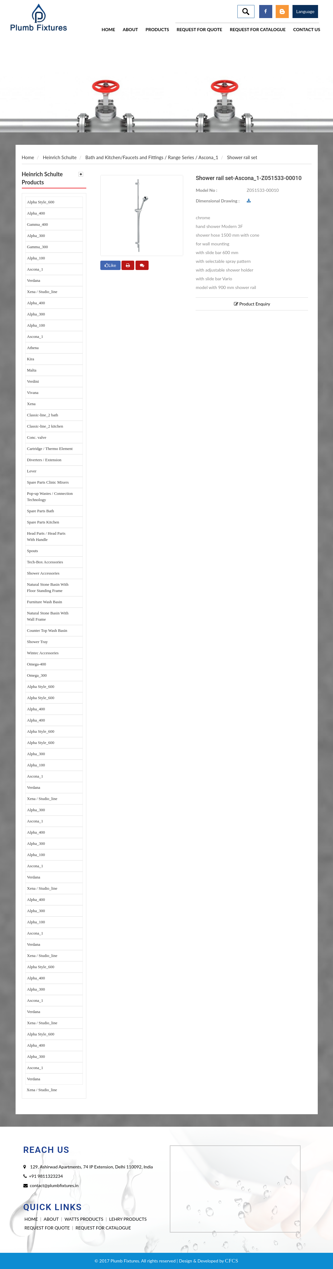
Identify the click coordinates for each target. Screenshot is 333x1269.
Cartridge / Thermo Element (50, 448)
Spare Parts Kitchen (43, 522)
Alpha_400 (36, 213)
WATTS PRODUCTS (83, 1219)
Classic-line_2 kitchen (45, 426)
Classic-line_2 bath (42, 415)
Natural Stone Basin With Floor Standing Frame (48, 587)
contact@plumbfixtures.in (54, 1185)
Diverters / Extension (44, 459)
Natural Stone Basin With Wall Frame (48, 616)
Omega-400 (36, 664)
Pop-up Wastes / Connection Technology (50, 496)
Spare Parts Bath (40, 511)
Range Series (181, 157)
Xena (31, 403)
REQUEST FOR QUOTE (47, 1227)
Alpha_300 (36, 235)
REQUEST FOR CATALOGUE (103, 1227)
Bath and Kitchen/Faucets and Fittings (124, 157)
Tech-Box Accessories (45, 562)
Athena (33, 347)
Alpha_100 (36, 258)
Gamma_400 (37, 224)
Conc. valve (36, 437)
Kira (30, 359)
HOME (31, 1219)
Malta (31, 370)
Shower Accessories (43, 573)
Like (110, 265)
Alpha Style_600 (41, 202)
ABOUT (51, 1219)
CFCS (231, 1260)
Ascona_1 (35, 269)
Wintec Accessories (43, 653)
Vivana (33, 392)
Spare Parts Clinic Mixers (48, 482)
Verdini (33, 381)
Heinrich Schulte (60, 157)
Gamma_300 (37, 246)
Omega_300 (37, 675)
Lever (31, 471)
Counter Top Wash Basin (47, 630)
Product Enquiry (252, 303)
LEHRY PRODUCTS (128, 1219)
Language (305, 11)
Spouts (32, 550)
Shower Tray (37, 641)
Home (28, 157)
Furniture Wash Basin (44, 601)
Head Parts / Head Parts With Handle (46, 536)
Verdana (33, 280)
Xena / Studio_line (42, 291)
